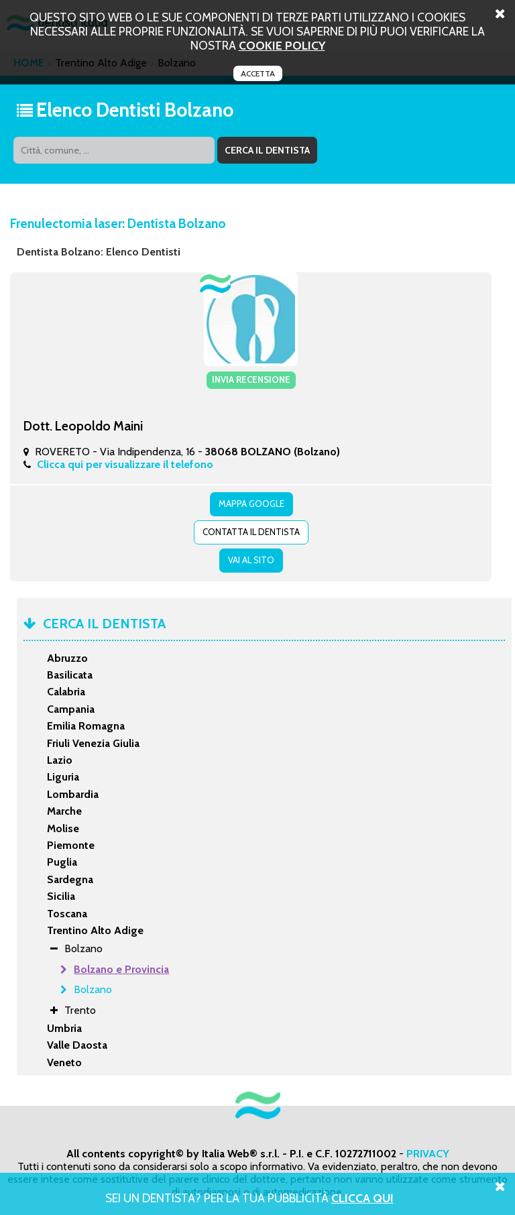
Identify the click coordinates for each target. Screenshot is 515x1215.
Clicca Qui (362, 1198)
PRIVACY (427, 1153)
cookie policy (282, 45)
